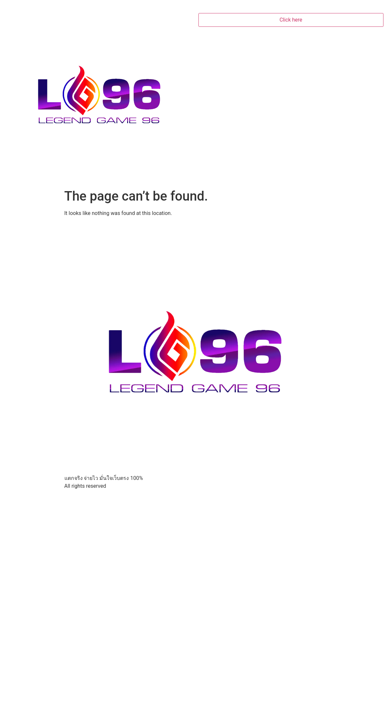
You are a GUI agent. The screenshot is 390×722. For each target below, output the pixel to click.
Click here (291, 20)
